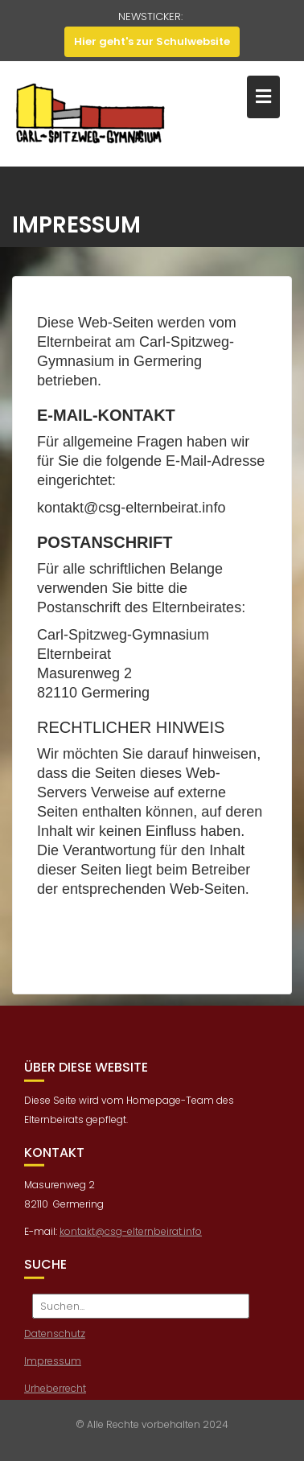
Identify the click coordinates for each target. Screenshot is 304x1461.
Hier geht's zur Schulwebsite (152, 41)
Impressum (52, 1366)
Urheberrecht (55, 1394)
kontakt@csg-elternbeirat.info (131, 1237)
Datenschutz (54, 1339)
